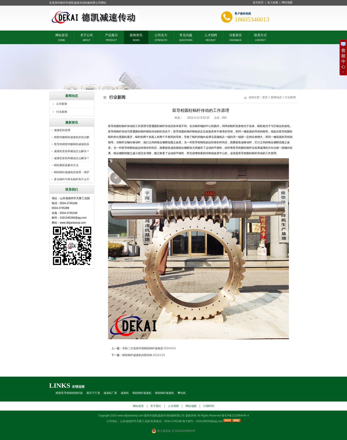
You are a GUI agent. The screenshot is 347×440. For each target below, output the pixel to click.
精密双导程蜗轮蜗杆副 (69, 393)
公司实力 (161, 34)
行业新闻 (61, 111)
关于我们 (155, 406)
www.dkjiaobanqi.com (130, 415)
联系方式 (260, 34)
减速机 (125, 393)
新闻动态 (276, 97)
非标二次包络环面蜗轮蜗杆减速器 (142, 348)
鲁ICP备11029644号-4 (235, 415)
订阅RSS (208, 406)
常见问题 (185, 34)
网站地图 (287, 2)
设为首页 (258, 2)
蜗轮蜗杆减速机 (141, 393)
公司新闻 (61, 103)
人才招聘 (210, 34)
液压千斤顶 (93, 393)
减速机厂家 (110, 393)
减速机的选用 (62, 130)
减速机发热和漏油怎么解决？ (71, 151)
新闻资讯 (136, 34)
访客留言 (235, 34)
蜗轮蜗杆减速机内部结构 (137, 355)
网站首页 (61, 34)
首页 (265, 97)
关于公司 (86, 34)
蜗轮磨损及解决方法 (66, 165)
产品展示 (111, 34)
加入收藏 (272, 2)
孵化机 (182, 393)
